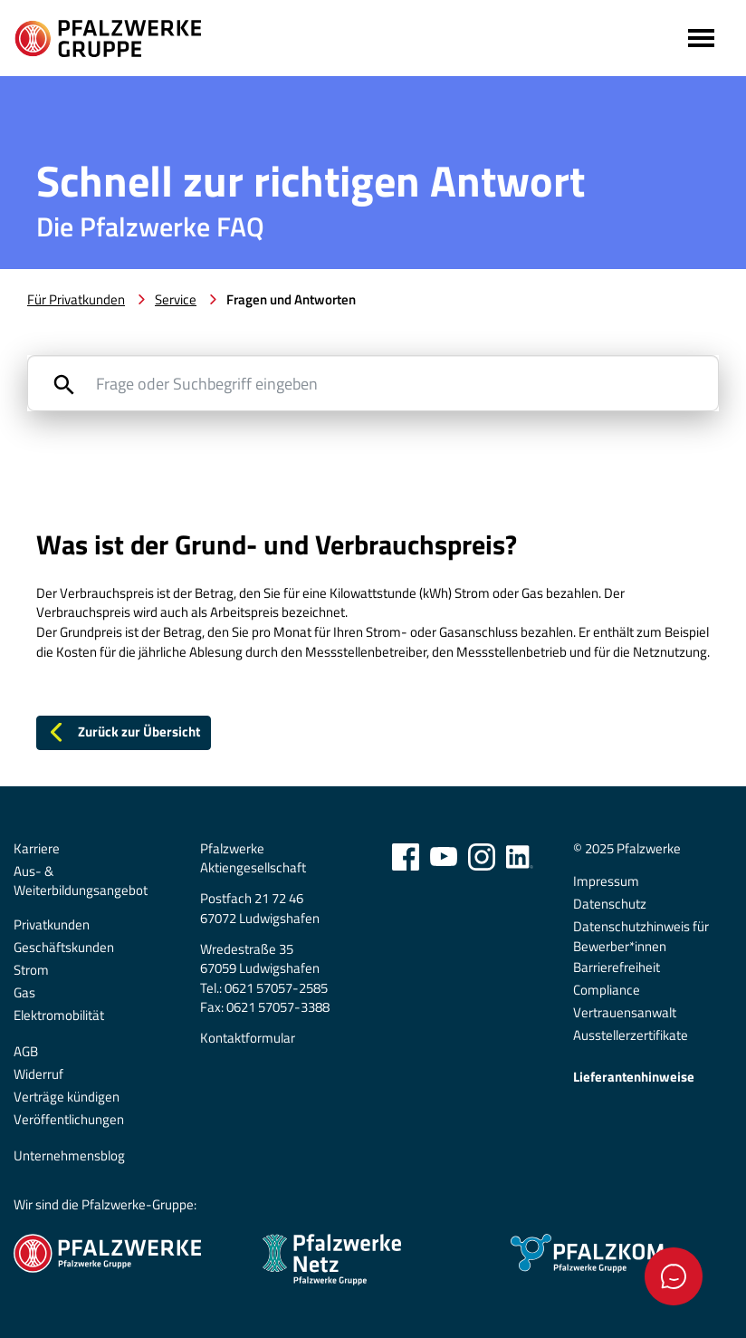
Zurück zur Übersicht (123, 731)
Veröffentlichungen (69, 1120)
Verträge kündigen (67, 1097)
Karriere (37, 849)
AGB (26, 1052)
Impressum (606, 881)
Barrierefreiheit (616, 967)
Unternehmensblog (69, 1156)
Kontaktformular (247, 1038)
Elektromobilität (59, 1015)
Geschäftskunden (64, 948)
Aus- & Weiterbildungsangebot (81, 881)
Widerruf (38, 1074)
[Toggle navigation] (699, 37)
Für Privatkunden (76, 299)
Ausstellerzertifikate (630, 1035)
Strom (31, 970)
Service (175, 299)
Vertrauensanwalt (624, 1013)
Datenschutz (609, 904)
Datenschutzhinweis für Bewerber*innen (641, 936)
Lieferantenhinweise (633, 1077)
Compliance (606, 990)
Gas (24, 993)
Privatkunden (52, 925)
